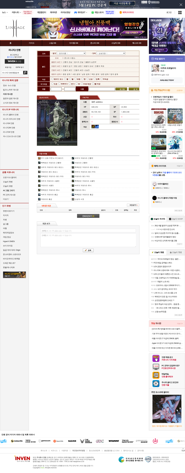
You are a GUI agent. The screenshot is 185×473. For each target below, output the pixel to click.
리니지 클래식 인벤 (10, 115)
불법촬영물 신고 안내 (111, 451)
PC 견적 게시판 (9, 195)
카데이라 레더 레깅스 (49, 172)
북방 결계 (95, 74)
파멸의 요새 (88, 66)
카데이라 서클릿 (47, 185)
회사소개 (44, 451)
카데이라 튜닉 (80, 190)
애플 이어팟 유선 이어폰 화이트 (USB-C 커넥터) (167, 348)
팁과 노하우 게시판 (10, 90)
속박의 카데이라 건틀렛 (84, 158)
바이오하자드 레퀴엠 (11, 259)
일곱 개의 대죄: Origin (11, 250)
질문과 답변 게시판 (10, 98)
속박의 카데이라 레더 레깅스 (52, 167)
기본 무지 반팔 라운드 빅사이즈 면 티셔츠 (167, 334)
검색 (25, 72)
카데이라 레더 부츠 (82, 176)
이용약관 (65, 451)
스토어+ (180, 90)
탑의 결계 (114, 74)
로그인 (168, 12)
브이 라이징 (8, 246)
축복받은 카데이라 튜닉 (50, 190)
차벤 (5, 220)
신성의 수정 (79, 199)
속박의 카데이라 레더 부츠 (85, 172)
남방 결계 (85, 74)
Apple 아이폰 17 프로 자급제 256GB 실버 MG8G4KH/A (167, 343)
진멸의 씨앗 (68, 70)
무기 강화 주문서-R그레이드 (52, 158)
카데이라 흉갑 (46, 199)
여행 (5, 228)
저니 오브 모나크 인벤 (12, 136)
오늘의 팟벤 (8, 186)
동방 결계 (67, 74)
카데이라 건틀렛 (81, 162)
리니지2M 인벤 (9, 128)
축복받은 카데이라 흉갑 (84, 194)
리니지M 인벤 (8, 123)
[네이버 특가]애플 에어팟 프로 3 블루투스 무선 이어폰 (167, 329)
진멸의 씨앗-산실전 (82, 70)
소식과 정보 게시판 (10, 103)
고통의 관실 (68, 62)
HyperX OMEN (9, 241)
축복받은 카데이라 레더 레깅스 (87, 167)
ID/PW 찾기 (20, 67)
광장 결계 (104, 74)
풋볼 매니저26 (8, 267)
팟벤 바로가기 (8, 211)
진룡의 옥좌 (99, 66)
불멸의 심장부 (91, 62)
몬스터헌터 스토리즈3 (12, 254)
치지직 (6, 215)
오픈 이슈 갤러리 (10, 177)
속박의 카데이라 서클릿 (50, 181)
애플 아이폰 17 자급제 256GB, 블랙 (165, 338)
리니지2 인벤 (14, 50)
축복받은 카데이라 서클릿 (85, 181)
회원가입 (8, 67)
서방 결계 (76, 74)
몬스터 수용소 (69, 58)
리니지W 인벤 (8, 132)
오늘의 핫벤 (8, 182)
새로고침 (177, 210)
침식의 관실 (79, 62)
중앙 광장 (78, 66)
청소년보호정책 (94, 451)
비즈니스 (54, 451)
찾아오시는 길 (128, 451)
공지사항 (140, 451)
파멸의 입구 (68, 66)
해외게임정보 (8, 233)
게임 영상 (7, 237)
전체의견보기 (88, 216)
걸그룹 (6, 224)
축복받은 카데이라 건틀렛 (51, 162)
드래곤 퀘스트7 (9, 263)
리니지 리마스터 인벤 (11, 119)
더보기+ (179, 59)
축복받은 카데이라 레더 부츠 (52, 176)
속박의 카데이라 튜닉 (83, 185)
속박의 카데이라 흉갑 (49, 194)
